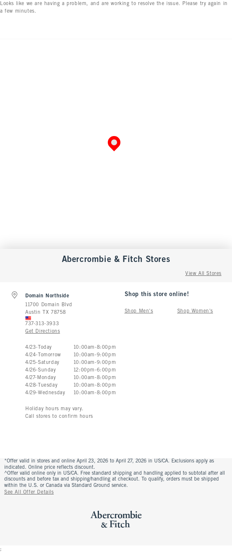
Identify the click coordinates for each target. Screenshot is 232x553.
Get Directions (42, 331)
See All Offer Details (29, 492)
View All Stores (203, 273)
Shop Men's (139, 311)
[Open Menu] (8, 26)
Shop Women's (195, 311)
